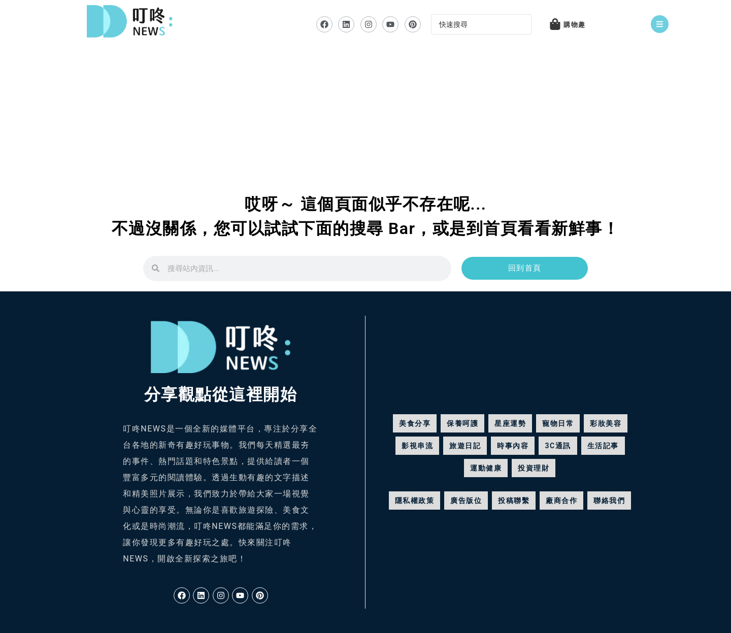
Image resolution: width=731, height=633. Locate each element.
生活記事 (603, 446)
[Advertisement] (365, 125)
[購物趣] (555, 24)
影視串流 (417, 446)
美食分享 (414, 423)
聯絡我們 (609, 500)
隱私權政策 (415, 500)
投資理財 (533, 468)
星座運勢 (510, 423)
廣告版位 (466, 500)
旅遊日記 (465, 446)
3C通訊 (558, 446)
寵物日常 (558, 423)
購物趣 (575, 25)
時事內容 (512, 446)
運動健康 (486, 468)
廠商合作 (561, 500)
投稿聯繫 (513, 500)
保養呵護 (462, 423)
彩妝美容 (605, 423)
